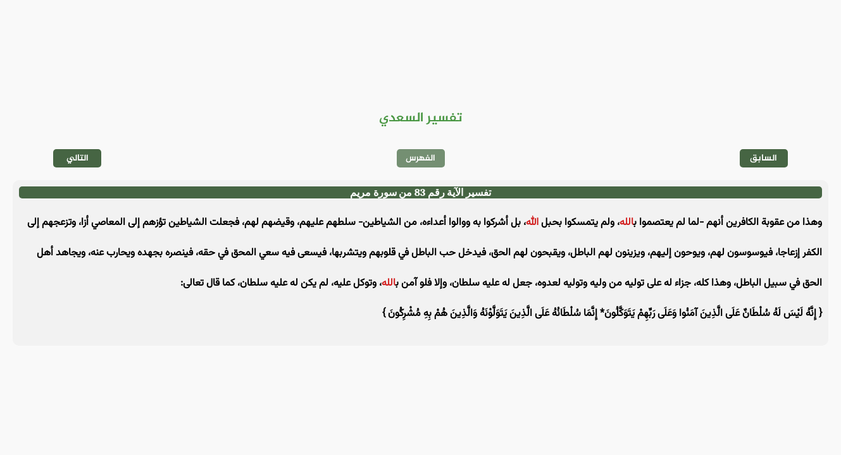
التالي (77, 158)
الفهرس (420, 158)
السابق (763, 158)
